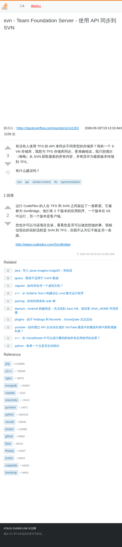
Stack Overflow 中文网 (20, 528)
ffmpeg (9, 450)
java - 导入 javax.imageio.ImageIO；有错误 (43, 270)
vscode (9, 422)
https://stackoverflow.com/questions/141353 (48, 128)
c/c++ (8, 371)
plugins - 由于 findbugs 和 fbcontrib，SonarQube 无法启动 (53, 319)
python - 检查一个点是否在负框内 (37, 346)
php (7, 363)
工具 (22, 6)
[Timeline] (8, 172)
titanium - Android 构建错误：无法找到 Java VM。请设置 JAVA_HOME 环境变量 (66, 310)
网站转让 (36, 6)
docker (9, 429)
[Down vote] (8, 164)
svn (19, 182)
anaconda (11, 400)
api (27, 182)
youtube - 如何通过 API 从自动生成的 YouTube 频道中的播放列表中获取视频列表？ (65, 329)
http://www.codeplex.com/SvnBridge (43, 244)
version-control (42, 182)
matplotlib (11, 465)
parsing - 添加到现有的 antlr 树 (35, 301)
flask (8, 443)
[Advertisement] (43, 81)
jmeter (9, 458)
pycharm (10, 407)
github (9, 436)
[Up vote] (8, 148)
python (9, 414)
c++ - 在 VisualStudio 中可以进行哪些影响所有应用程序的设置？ (57, 338)
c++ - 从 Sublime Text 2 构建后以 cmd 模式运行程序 (49, 293)
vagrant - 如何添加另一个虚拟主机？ (39, 285)
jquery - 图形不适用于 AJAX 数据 (37, 278)
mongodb (11, 385)
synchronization (70, 182)
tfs (55, 182)
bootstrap (11, 472)
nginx (8, 378)
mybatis (10, 393)
